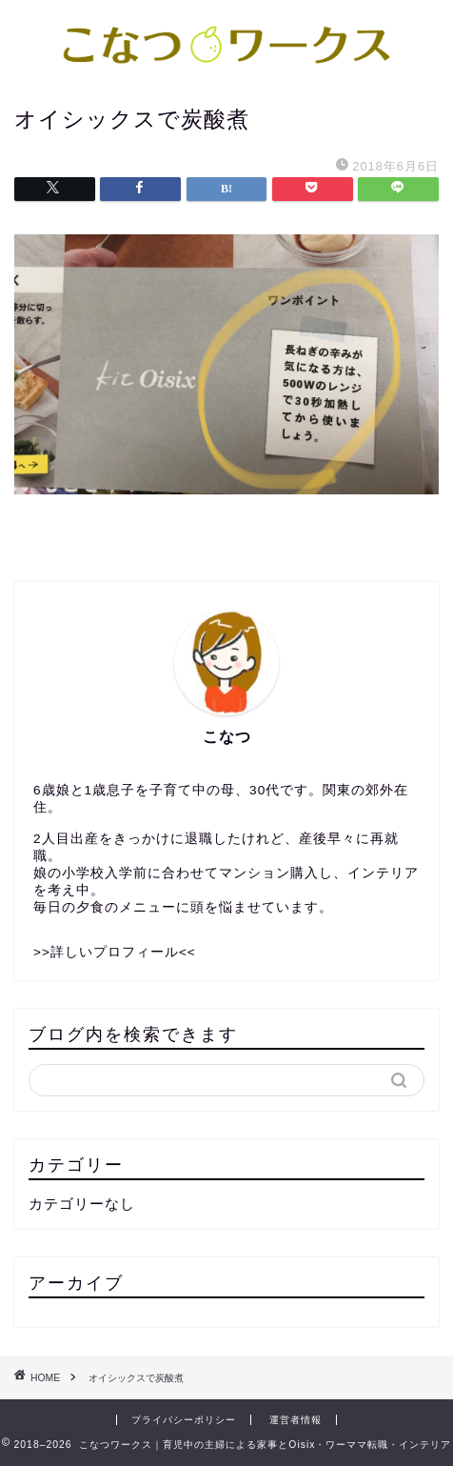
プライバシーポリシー (183, 1420)
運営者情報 (295, 1420)
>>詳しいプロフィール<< (114, 952)
